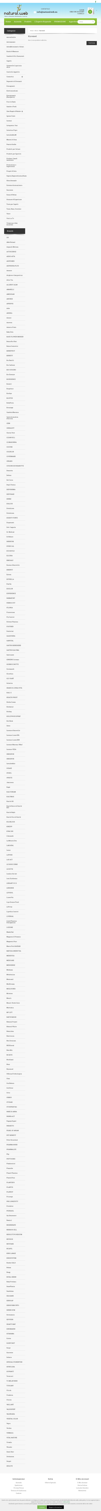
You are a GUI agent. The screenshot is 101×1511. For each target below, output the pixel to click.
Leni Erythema (12, 878)
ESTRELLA (10, 579)
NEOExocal (10, 1045)
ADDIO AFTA (11, 256)
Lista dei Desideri (82, 1488)
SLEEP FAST (11, 1343)
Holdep (9, 711)
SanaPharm (11, 1286)
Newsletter (82, 1490)
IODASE (9, 768)
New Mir (10, 1050)
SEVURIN (10, 1319)
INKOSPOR (10, 754)
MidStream (11, 984)
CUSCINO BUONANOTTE (15, 466)
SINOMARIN (11, 1329)
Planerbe (10, 1168)
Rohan (9, 1267)
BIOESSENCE (11, 379)
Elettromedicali (12, 91)
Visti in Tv (10, 218)
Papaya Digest (11, 1121)
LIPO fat (9, 907)
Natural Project (12, 1022)
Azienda (17, 21)
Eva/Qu (9, 584)
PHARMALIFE (11, 1149)
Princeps (10, 1196)
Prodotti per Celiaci (13, 149)
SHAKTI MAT (11, 1324)
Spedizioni (18, 1485)
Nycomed (42, 30)
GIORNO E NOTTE (13, 664)
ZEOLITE (10, 1466)
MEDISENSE (11, 965)
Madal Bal (10, 932)
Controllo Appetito (13, 72)
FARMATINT (11, 598)
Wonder (9, 1447)
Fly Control (10, 617)
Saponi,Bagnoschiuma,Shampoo (18, 176)
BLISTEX (10, 398)
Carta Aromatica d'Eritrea (12, 417)
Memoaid (10, 979)
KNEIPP (9, 826)
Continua (41, 1507)
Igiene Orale (11, 116)
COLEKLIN (10, 452)
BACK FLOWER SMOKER (15, 337)
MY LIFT (10, 1012)
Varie (8, 213)
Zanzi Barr (10, 1452)
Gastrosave (10, 655)
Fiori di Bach (11, 102)
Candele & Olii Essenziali (15, 56)
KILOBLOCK (11, 822)
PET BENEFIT (11, 1135)
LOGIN (81, 10)
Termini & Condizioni (18, 1490)
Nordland (10, 1059)
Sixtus (9, 1338)
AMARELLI (10, 289)
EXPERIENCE (11, 593)
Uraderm (10, 1395)
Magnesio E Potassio (14, 937)
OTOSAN (10, 1102)
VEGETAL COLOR (12, 1419)
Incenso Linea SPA (13, 735)
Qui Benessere (11, 1215)
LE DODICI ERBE (12, 864)
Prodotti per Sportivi (14, 154)
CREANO (9, 461)
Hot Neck (10, 721)
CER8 (8, 423)
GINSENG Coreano (13, 659)
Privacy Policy (19, 1488)
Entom (9, 574)
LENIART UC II (12, 883)
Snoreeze (10, 190)
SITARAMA (10, 1334)
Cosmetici (10, 76)
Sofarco (9, 1357)
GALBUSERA (11, 636)
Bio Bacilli (10, 360)
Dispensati (10, 522)
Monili (9, 998)
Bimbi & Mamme (13, 51)
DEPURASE (10, 494)
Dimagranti (11, 86)
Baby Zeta (10, 332)
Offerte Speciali (50, 1482)
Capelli (9, 61)
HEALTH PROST (12, 697)
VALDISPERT (11, 1409)
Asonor (9, 318)
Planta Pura (11, 1178)
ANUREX (10, 299)
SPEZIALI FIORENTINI (14, 1362)
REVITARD (10, 1244)
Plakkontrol (11, 1163)
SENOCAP (10, 1300)
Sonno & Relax (11, 195)
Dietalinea (10, 508)
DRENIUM (10, 541)
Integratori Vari (12, 125)
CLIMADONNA (12, 442)
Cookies (18, 1493)
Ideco (8, 726)
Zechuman (10, 1456)
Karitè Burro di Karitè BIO (14, 806)
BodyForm (10, 403)
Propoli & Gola (11, 171)
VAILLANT (10, 1404)
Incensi (9, 121)
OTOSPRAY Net (12, 1107)
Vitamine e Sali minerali (12, 224)
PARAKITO (10, 1126)
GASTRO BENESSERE (14, 645)
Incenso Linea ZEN (13, 740)
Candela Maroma (13, 412)
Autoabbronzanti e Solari (15, 47)
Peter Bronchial (12, 1140)
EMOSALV (10, 560)
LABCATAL (10, 845)
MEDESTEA (10, 956)
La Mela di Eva (12, 841)
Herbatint (10, 707)
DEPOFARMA (11, 489)
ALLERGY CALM (12, 285)
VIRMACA (10, 1433)
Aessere (9, 270)
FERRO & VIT (11, 603)
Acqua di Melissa (12, 247)
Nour (8, 1064)
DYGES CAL (10, 546)
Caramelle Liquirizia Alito (14, 66)
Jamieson (10, 782)
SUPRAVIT (10, 1371)
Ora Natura (10, 1083)
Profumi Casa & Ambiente (12, 159)
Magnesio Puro (12, 941)
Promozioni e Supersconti (11, 165)
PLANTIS (10, 1187)
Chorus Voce (11, 433)
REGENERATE (11, 1225)
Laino (9, 850)
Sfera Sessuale (12, 180)
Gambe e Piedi (12, 106)
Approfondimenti (76, 21)
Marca (36, 30)
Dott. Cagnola (11, 527)
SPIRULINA (11, 1367)
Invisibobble (11, 763)
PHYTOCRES (11, 1159)
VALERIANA (11, 1414)
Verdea (9, 1428)
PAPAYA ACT (11, 1116)
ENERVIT (10, 570)
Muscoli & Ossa (12, 139)
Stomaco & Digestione (14, 199)
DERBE (9, 499)
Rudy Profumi (11, 1282)
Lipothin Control (12, 911)
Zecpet (9, 1461)
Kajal (8, 787)
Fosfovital (10, 631)
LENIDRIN (10, 888)
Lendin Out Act (12, 874)
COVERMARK (11, 456)
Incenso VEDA (11, 749)
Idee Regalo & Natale (14, 111)
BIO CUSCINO (11, 370)
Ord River (10, 1088)
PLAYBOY (10, 1192)
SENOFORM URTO (13, 1305)
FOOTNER (10, 626)
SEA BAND (10, 1296)
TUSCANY (10, 1385)
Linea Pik (10, 897)
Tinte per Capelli (12, 204)
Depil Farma (11, 485)
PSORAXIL (10, 1211)
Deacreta (10, 470)
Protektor (10, 1206)
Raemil (9, 1220)
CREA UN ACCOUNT (77, 12)
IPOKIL (9, 773)
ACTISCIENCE (11, 251)
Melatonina (11, 974)
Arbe (8, 308)
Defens (9, 475)
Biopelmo (10, 389)
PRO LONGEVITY (12, 1201)
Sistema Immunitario (14, 185)
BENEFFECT (11, 351)
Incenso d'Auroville (13, 730)
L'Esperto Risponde (43, 21)
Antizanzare (11, 42)
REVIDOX (10, 1239)
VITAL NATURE (12, 1437)
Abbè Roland (11, 242)
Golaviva (10, 683)
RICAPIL (9, 1248)
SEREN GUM (11, 1310)
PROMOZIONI (60, 21)
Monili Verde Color (13, 1003)
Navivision (10, 1036)
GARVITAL (10, 641)
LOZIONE (10, 927)
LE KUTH (10, 869)
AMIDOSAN (10, 294)
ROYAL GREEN (11, 1277)
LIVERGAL (10, 916)
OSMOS (9, 1097)
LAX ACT (10, 859)
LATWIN (9, 855)
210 (8, 237)
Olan (8, 1078)
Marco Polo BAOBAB (14, 946)
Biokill (9, 384)
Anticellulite (11, 37)
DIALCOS (10, 503)
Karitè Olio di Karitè (14, 817)
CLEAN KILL (11, 437)
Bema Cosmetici (12, 346)
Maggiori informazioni (55, 1507)
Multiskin (10, 1007)
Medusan (10, 970)
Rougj (8, 1272)
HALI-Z (9, 692)
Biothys (9, 393)
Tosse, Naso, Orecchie (14, 209)
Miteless (10, 993)
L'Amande (10, 836)
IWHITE (9, 778)
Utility (9, 1400)
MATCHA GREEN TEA (14, 951)
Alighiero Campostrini (15, 275)
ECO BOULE (10, 551)
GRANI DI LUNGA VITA (14, 688)
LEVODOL (10, 893)
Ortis (8, 1093)
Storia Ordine (82, 1485)
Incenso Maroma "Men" (15, 744)
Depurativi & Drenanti (14, 81)
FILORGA (10, 607)
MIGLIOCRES (11, 989)
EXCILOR (10, 589)
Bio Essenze (11, 374)
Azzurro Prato (11, 327)
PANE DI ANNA (12, 1111)
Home (8, 21)
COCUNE (10, 447)
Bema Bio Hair (12, 341)
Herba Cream (11, 702)
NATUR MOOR (11, 1017)
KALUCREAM (11, 792)
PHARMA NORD (12, 1145)
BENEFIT (10, 355)
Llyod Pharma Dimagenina (12, 921)
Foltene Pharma (12, 622)
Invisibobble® (11, 135)
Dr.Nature (10, 537)
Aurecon (9, 322)
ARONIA (9, 313)
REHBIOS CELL (12, 1230)
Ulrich (9, 1390)
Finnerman (11, 612)
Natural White (12, 1026)
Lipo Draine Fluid (13, 902)
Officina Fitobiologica (14, 1074)
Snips (9, 1348)
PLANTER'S (11, 1182)
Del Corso (10, 480)
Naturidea (10, 1031)
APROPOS (10, 303)
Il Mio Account (82, 1482)
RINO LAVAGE (11, 1253)
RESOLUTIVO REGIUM (14, 1234)
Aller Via (10, 280)
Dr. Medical (10, 532)
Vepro (9, 1423)
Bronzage (10, 407)
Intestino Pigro (12, 130)
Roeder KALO (11, 1263)
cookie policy (66, 1502)
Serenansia (10, 1315)
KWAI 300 (10, 831)
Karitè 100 (10, 801)
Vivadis (9, 1442)
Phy (8, 1154)
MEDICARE (10, 960)
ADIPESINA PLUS (13, 266)
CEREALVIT (10, 428)
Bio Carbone (11, 365)
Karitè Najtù (11, 812)
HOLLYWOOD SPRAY (14, 716)
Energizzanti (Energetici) (11, 96)
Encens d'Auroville (13, 565)
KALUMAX (10, 796)
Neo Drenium (11, 1041)
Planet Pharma (12, 1173)
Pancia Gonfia (11, 144)
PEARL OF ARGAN (13, 1130)
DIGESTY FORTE (12, 518)
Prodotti (27, 21)
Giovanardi (10, 669)
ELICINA (10, 555)
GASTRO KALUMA (13, 650)
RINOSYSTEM (11, 1258)
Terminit (10, 1376)
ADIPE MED (10, 261)
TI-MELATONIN (12, 1381)
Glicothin (10, 674)
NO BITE (9, 1055)
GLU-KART (10, 678)
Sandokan (10, 1291)
